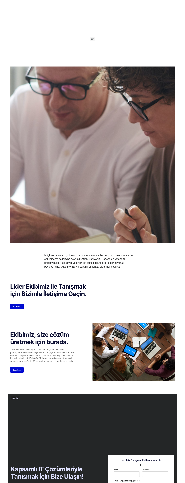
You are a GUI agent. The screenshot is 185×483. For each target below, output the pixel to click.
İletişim (106, 4)
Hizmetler (86, 4)
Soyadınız (146, 470)
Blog (97, 4)
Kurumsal (74, 4)
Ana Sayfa (61, 4)
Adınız (116, 470)
